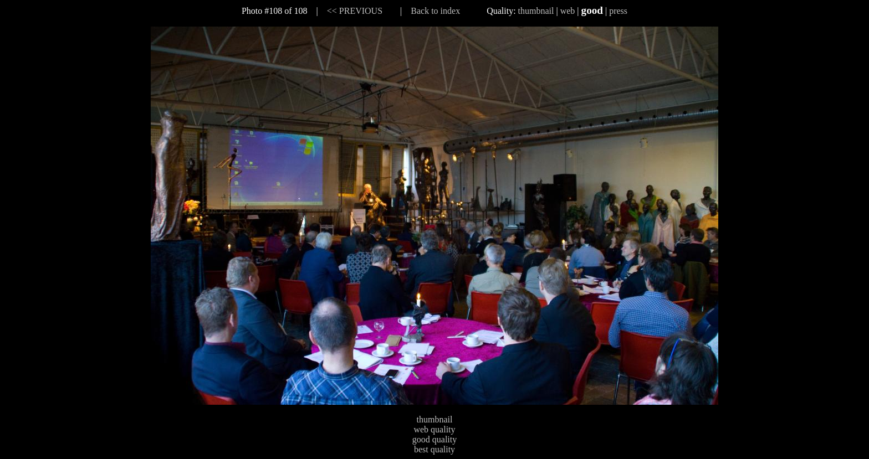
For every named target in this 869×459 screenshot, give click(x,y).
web (567, 11)
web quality (434, 429)
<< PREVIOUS (354, 11)
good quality (434, 439)
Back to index (435, 11)
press (618, 11)
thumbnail (536, 11)
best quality (434, 449)
